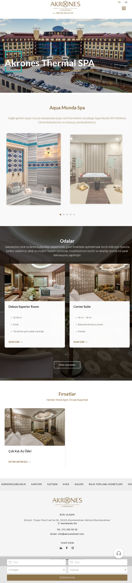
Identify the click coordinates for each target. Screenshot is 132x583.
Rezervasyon (67, 577)
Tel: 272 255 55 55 (67, 529)
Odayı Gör (15, 342)
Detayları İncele (19, 462)
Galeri (79, 484)
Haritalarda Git (67, 523)
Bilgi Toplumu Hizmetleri (106, 484)
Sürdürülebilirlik (13, 484)
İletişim (52, 484)
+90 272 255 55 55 (63, 13)
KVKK (66, 484)
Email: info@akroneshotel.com (67, 534)
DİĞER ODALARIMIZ (67, 365)
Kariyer (36, 484)
